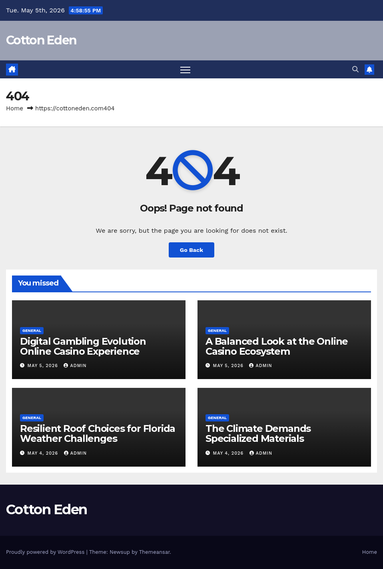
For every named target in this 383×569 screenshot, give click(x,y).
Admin (75, 365)
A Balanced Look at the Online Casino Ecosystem (276, 346)
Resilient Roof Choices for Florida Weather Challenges (97, 433)
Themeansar (154, 552)
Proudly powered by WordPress (46, 552)
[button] (355, 69)
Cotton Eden (41, 40)
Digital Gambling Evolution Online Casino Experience (83, 346)
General (31, 330)
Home (14, 108)
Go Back (191, 250)
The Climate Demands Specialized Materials (258, 433)
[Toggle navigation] (185, 69)
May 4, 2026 (44, 453)
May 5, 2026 (44, 365)
